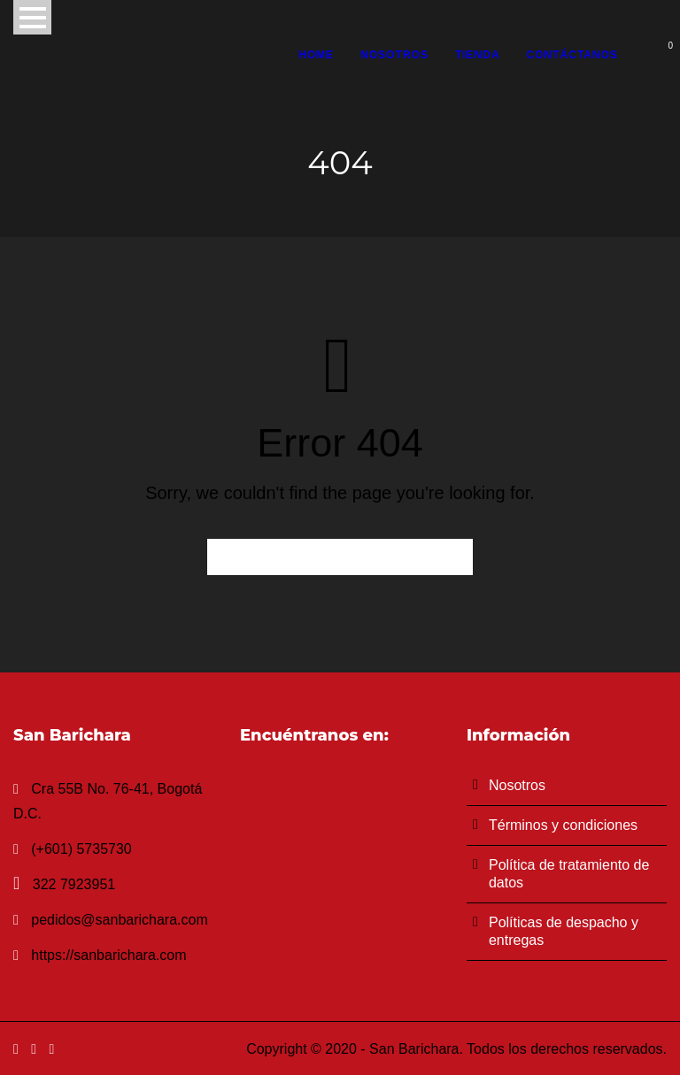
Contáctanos (572, 55)
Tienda (477, 55)
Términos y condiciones (563, 825)
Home (316, 55)
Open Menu (32, 17)
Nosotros (394, 55)
